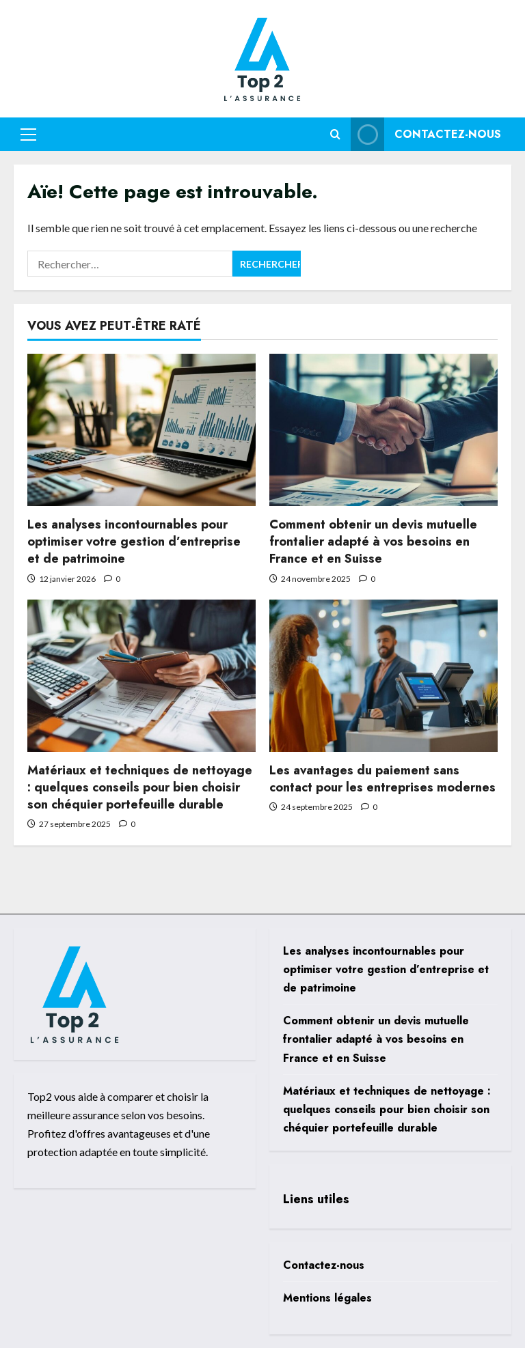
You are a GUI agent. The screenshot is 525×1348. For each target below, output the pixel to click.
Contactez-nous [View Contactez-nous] (426, 134)
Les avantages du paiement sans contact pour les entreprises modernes (382, 778)
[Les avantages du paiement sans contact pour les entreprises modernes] (383, 676)
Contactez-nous (323, 1265)
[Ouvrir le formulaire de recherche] (335, 134)
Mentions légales (327, 1298)
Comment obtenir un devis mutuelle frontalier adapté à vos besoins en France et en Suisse (373, 541)
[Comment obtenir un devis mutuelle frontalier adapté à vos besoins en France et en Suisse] (383, 430)
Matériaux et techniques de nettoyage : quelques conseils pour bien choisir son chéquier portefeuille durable (139, 787)
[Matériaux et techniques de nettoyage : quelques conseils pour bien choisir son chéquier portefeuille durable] (141, 676)
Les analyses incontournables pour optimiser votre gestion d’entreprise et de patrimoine (134, 541)
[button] (28, 134)
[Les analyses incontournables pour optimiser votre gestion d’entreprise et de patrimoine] (141, 430)
